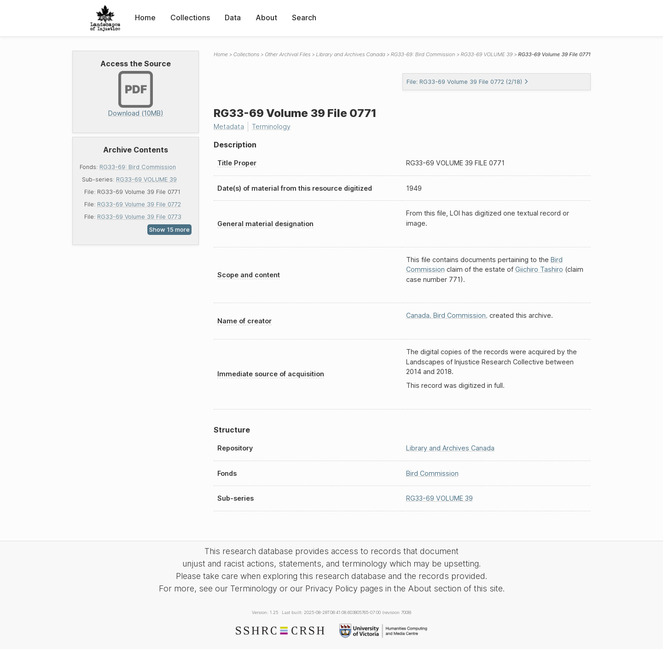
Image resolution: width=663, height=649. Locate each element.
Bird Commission (432, 473)
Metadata (229, 126)
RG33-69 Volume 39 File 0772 (139, 204)
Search (304, 17)
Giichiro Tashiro (539, 269)
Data (233, 17)
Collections (190, 17)
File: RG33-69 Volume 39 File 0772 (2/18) (468, 81)
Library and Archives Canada (350, 54)
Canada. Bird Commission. (447, 315)
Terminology (271, 126)
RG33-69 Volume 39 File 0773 (139, 216)
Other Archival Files (287, 54)
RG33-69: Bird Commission (137, 167)
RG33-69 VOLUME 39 (146, 179)
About (266, 17)
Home (145, 17)
